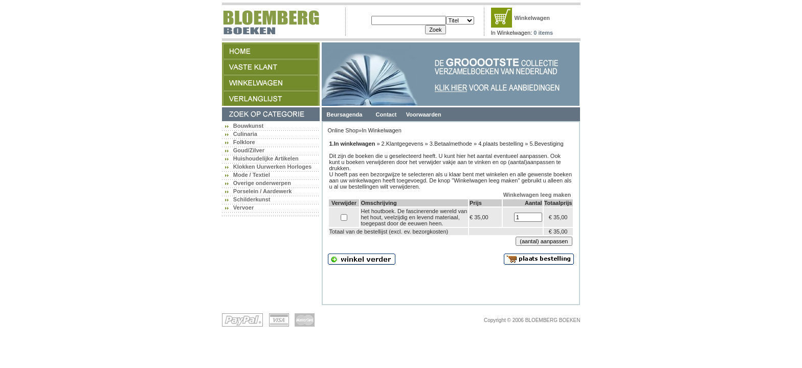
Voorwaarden (423, 114)
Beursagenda (345, 114)
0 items (543, 33)
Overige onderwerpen (262, 183)
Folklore (244, 142)
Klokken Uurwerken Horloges (272, 167)
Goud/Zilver (248, 150)
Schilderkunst (252, 199)
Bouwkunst (248, 126)
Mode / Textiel (251, 175)
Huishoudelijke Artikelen (266, 158)
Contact (386, 114)
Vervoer (243, 207)
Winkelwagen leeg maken (537, 195)
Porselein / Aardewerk (262, 191)
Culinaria (245, 134)
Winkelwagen (532, 18)
